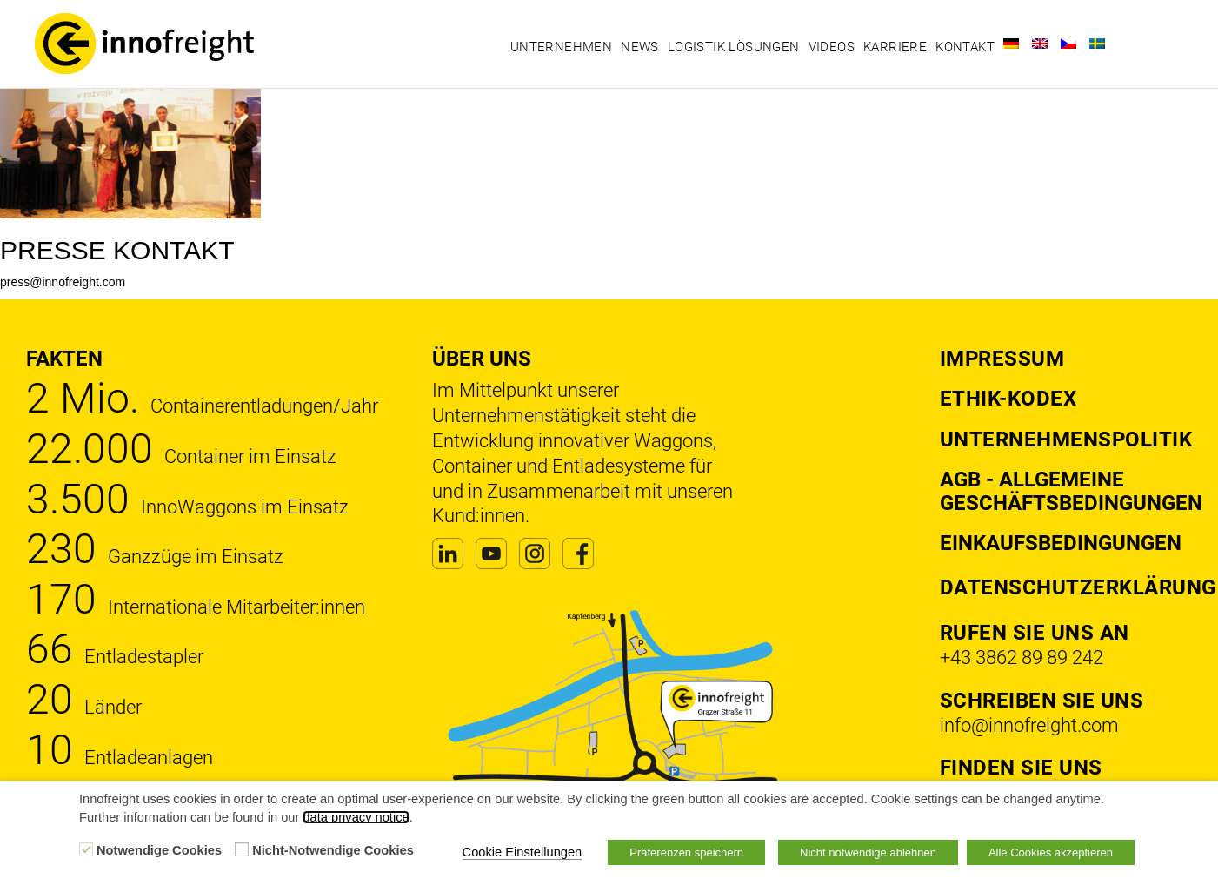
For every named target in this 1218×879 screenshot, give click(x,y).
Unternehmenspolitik (1066, 439)
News (640, 47)
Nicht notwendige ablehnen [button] (868, 852)
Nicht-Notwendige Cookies (333, 850)
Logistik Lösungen (734, 47)
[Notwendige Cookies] (86, 849)
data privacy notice (356, 817)
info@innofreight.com (1029, 725)
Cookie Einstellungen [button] (522, 852)
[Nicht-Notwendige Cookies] (242, 849)
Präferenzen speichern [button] (686, 852)
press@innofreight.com (62, 282)
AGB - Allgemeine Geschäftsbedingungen (1071, 490)
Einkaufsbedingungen (1060, 543)
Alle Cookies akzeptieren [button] (1050, 852)
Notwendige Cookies (159, 850)
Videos (832, 47)
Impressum (1002, 358)
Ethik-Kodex (1008, 398)
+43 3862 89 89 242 (1021, 657)
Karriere (895, 47)
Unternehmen (561, 47)
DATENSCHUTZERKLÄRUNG (1078, 587)
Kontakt (965, 47)
